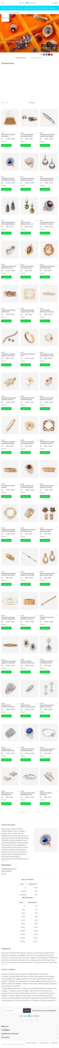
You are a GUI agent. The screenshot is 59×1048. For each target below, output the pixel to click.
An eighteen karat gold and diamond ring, (27, 530)
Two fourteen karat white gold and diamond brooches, (7, 793)
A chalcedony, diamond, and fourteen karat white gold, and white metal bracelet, (47, 749)
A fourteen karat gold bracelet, (8, 486)
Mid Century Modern (42, 8)
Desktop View (54, 1042)
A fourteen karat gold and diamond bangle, (8, 442)
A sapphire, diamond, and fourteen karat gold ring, (8, 179)
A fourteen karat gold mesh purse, (8, 135)
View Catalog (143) (48, 50)
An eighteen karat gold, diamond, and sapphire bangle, (47, 135)
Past (7, 12)
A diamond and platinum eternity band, (28, 706)
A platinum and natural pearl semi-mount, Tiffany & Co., (8, 267)
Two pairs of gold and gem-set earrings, (46, 530)
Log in (56, 3)
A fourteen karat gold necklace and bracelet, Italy (8, 618)
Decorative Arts (11, 8)
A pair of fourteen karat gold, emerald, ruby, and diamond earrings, (47, 574)
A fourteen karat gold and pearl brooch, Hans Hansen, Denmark (27, 311)
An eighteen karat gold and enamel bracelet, (47, 442)
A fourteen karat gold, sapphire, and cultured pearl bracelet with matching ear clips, (8, 354)
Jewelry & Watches (29, 8)
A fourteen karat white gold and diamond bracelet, (27, 793)
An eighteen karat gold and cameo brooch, (47, 267)
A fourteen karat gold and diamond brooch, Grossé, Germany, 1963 (27, 442)
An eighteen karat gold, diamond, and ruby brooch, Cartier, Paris (8, 398)
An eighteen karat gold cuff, (27, 354)
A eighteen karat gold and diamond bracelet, (8, 530)
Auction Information (36, 58)
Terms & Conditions (43, 1042)
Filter (6, 102)
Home (2, 12)
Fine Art (3, 8)
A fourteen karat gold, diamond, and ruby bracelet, (47, 486)
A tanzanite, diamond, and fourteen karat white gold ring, (27, 749)
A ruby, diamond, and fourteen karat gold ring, (27, 486)
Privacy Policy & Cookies (31, 1042)
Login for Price (6, 145)
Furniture (20, 8)
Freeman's (36, 39)
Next (38, 812)
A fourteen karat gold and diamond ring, (27, 398)
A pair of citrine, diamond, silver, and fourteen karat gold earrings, (26, 223)
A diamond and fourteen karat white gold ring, (7, 706)
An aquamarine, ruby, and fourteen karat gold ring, (47, 354)
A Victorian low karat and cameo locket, (27, 267)
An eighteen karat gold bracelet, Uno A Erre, (27, 618)
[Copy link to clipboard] (41, 55)
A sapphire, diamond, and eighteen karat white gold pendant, (46, 662)
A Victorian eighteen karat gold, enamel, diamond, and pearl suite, (27, 135)
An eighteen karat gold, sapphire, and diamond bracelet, (8, 662)
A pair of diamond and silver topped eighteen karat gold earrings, (47, 179)
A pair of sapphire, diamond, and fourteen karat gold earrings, (27, 662)
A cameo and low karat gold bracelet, (8, 311)
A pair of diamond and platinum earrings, (47, 706)
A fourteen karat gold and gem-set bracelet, (27, 574)
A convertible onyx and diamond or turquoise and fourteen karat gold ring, (47, 223)
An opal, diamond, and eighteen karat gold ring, (27, 179)
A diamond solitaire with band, (46, 793)
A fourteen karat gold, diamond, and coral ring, (47, 398)
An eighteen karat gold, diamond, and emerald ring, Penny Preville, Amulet (8, 574)
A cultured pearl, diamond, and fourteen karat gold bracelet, (47, 311)
